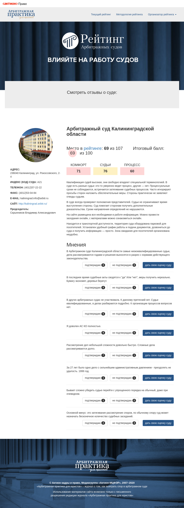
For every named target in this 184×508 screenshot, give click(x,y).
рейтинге (93, 148)
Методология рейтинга (129, 14)
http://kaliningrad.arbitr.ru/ (33, 203)
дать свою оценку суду (158, 265)
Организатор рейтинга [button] (162, 14)
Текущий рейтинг (101, 14)
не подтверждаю (124, 265)
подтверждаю (95, 265)
